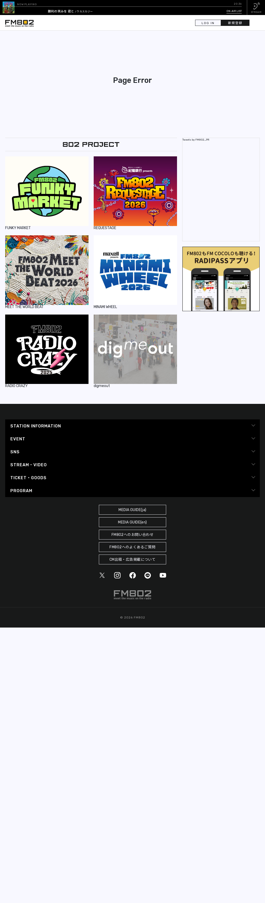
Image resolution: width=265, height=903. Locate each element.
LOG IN (208, 23)
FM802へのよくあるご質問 (132, 547)
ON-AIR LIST (234, 11)
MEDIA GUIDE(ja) (132, 510)
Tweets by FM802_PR (195, 139)
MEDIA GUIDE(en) (132, 522)
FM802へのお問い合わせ (133, 535)
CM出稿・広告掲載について (132, 559)
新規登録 (235, 23)
